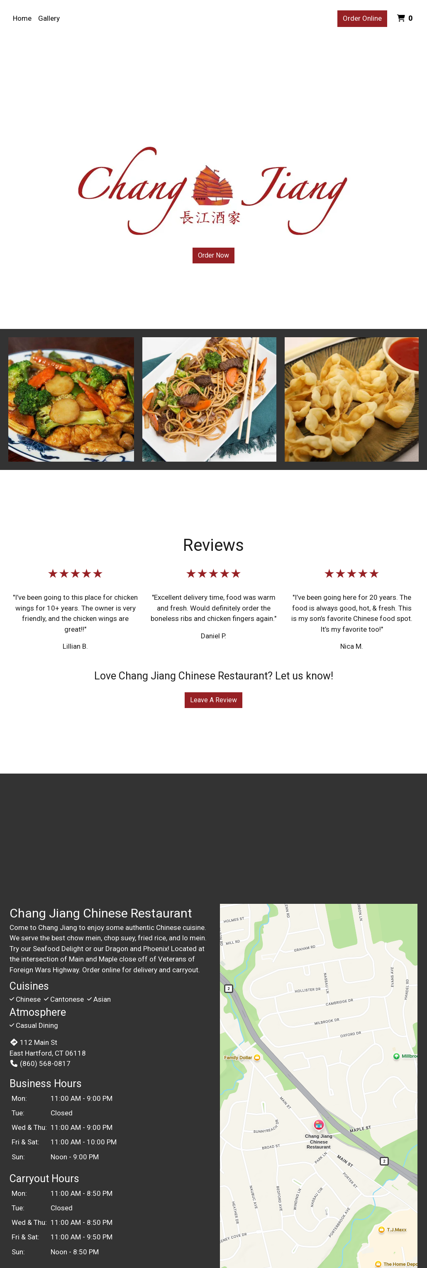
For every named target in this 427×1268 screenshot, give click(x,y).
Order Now (213, 255)
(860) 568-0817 (40, 1063)
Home (22, 18)
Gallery (49, 18)
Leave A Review (213, 700)
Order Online (362, 18)
